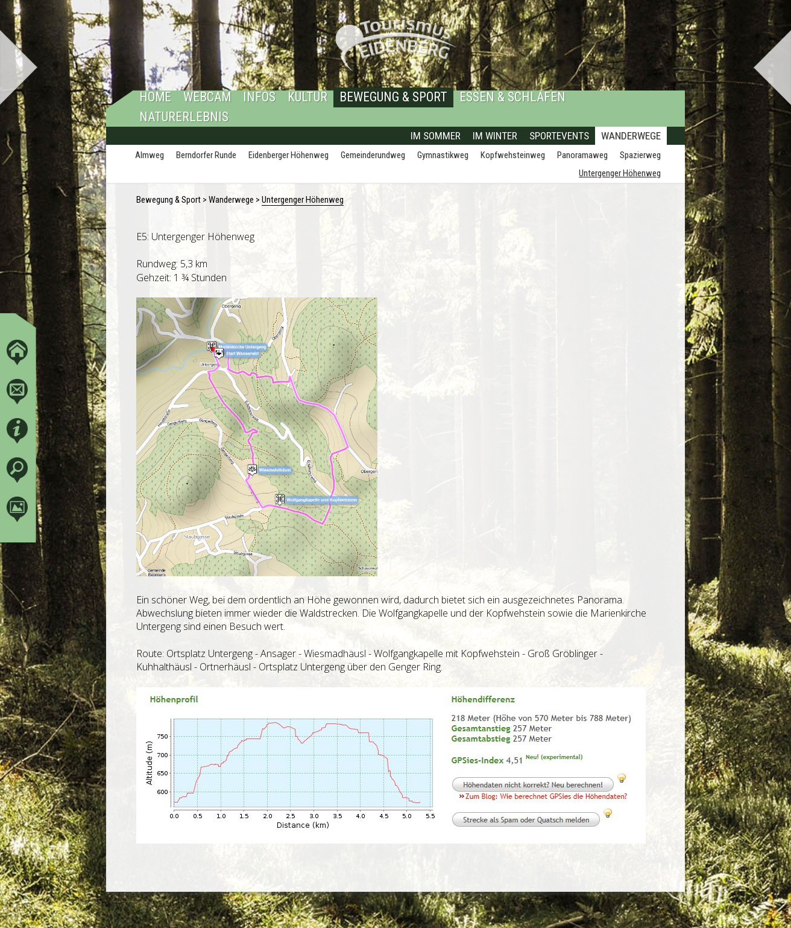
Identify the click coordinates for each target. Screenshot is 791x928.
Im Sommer (436, 136)
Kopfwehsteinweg (513, 155)
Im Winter (495, 136)
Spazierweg (640, 155)
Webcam (207, 97)
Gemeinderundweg (373, 155)
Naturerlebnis (183, 117)
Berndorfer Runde (206, 155)
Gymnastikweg (442, 155)
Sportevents (559, 136)
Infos (259, 97)
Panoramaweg (582, 155)
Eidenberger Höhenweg (288, 155)
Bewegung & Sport (393, 97)
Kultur (307, 97)
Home (155, 97)
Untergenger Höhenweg (620, 174)
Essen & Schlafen (512, 97)
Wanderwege (631, 136)
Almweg (149, 155)
